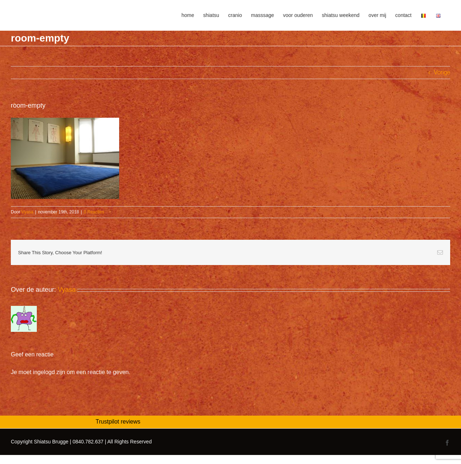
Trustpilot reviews (118, 422)
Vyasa (27, 211)
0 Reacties (94, 211)
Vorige (442, 72)
